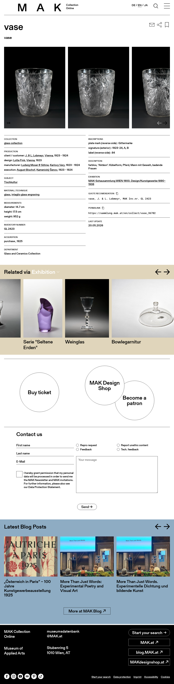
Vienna (49, 155)
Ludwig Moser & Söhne (35, 165)
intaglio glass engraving (25, 194)
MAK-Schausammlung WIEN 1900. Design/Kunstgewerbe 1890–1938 (127, 182)
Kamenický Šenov (46, 170)
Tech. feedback (130, 449)
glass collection (13, 143)
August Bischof (26, 170)
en (140, 5)
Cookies (165, 677)
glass (7, 194)
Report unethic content (134, 445)
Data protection (119, 677)
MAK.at (149, 642)
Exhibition (43, 272)
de (133, 5)
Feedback (86, 449)
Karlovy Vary (57, 165)
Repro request (88, 445)
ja (146, 5)
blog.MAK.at (149, 652)
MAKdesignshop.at (149, 662)
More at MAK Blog (87, 612)
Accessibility (149, 677)
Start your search (149, 632)
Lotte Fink (19, 160)
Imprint (135, 677)
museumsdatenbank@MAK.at (63, 634)
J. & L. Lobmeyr (34, 155)
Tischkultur (11, 182)
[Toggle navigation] (167, 6)
